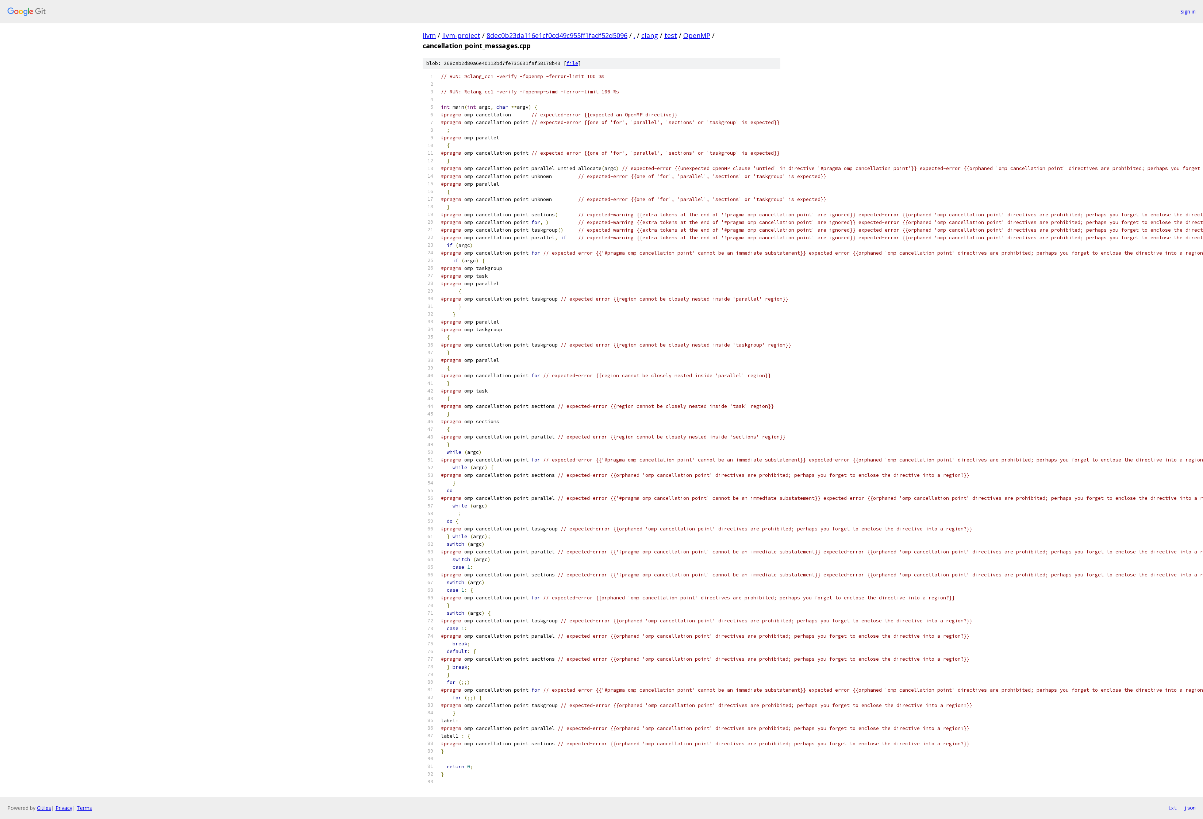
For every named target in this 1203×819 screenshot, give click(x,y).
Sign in (1188, 11)
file (572, 63)
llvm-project (461, 35)
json (1190, 807)
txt (1172, 807)
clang (649, 35)
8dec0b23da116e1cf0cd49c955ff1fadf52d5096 (557, 35)
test (670, 35)
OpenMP (696, 35)
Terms (84, 807)
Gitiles (44, 807)
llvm (429, 35)
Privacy (63, 807)
